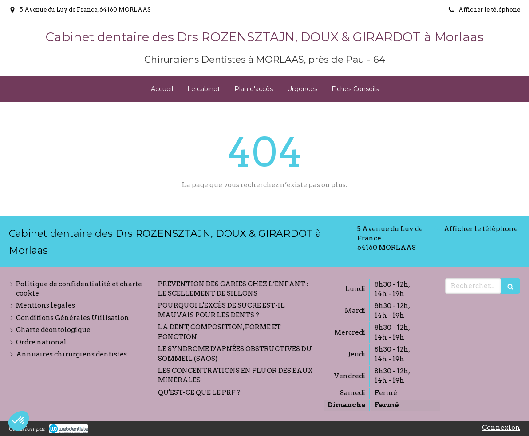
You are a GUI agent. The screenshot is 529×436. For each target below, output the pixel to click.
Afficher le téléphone (489, 9)
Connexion (501, 428)
